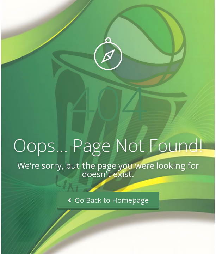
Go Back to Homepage (108, 200)
